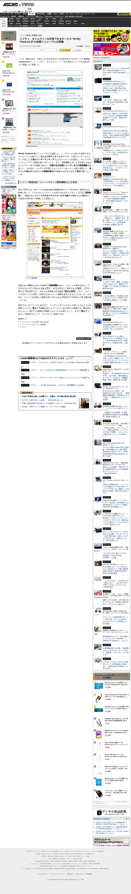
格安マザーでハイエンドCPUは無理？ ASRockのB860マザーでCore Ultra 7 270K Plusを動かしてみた (116, 71)
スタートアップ (84, 14)
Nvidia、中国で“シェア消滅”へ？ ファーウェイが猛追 (44, 407)
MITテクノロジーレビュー (84, 866)
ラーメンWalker (26, 868)
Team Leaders (66, 863)
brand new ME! (78, 858)
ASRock (46, 21)
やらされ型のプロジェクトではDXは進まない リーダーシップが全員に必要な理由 (115, 168)
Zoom (82, 23)
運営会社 (70, 874)
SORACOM (58, 861)
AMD (18, 21)
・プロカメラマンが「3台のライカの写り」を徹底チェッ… (8, 178)
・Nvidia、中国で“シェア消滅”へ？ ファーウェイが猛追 (8, 172)
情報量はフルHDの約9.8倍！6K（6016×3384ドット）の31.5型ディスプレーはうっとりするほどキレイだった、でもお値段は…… (116, 182)
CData (54, 23)
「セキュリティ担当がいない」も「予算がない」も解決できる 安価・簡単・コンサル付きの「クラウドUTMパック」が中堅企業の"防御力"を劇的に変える (116, 220)
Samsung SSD (39, 861)
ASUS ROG (25, 21)
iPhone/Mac (41, 14)
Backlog (61, 23)
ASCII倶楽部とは (10, 183)
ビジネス (18, 14)
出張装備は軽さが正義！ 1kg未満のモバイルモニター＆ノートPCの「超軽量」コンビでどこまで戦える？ (116, 651)
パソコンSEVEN (40, 19)
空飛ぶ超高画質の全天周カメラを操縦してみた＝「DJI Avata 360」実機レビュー (55, 403)
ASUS (54, 19)
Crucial (54, 21)
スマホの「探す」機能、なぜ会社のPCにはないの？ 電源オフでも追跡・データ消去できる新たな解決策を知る (116, 285)
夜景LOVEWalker (71, 868)
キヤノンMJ (18, 26)
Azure (32, 23)
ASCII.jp (10, 4)
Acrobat (18, 23)
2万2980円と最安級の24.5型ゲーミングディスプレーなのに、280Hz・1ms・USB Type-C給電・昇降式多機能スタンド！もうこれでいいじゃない (116, 88)
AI (8, 14)
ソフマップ (33, 26)
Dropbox (47, 23)
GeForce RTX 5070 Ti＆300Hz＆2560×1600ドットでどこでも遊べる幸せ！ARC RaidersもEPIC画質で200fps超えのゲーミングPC (116, 134)
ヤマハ (75, 23)
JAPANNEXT (25, 26)
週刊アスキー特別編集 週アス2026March (8, 218)
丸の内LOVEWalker (92, 868)
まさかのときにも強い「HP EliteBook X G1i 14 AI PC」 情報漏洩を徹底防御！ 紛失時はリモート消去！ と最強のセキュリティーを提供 (116, 395)
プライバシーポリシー (57, 874)
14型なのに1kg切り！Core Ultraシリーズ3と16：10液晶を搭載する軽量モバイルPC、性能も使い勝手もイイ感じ (115, 116)
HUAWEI (61, 21)
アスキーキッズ (5, 16)
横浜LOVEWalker (48, 868)
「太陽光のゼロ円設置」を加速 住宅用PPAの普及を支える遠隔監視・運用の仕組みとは (116, 414)
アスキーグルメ (30, 16)
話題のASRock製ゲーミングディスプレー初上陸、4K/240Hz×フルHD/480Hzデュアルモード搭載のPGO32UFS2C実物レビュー (116, 503)
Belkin (75, 21)
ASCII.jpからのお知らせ (102, 819)
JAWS (11, 23)
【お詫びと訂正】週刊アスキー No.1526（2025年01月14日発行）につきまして (112, 832)
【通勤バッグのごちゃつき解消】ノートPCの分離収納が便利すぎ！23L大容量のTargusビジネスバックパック (116, 200)
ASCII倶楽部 (124, 14)
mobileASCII (72, 866)
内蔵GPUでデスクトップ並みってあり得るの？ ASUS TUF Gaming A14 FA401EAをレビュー (116, 270)
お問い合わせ (79, 874)
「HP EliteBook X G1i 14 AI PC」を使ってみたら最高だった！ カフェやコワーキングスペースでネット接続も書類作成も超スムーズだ (116, 359)
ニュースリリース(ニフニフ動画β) (33, 324)
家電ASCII (21, 16)
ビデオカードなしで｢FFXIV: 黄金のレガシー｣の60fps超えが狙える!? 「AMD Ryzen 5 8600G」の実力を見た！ (116, 665)
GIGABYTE (32, 21)
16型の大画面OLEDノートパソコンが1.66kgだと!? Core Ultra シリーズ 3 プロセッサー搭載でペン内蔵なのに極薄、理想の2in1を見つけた (116, 489)
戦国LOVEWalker (104, 868)
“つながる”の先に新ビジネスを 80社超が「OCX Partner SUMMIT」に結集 (115, 555)
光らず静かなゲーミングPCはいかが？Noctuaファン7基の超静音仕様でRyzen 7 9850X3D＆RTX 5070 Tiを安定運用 (115, 570)
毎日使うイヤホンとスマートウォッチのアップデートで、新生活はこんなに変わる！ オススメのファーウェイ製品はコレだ (116, 521)
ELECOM (11, 21)
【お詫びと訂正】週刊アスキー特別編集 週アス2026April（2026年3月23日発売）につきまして (111, 823)
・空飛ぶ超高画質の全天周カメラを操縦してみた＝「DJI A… (9, 165)
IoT (12, 14)
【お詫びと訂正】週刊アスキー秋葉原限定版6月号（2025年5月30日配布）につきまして (112, 828)
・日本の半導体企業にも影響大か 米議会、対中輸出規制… (8, 153)
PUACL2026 (78, 16)
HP (61, 19)
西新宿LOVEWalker (59, 868)
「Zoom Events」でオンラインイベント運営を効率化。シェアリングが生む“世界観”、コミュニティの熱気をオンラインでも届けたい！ (116, 432)
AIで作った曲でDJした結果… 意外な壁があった (42, 400)
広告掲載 (89, 874)
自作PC (62, 14)
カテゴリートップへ (83, 338)
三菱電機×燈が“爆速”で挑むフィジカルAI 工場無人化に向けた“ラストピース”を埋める (116, 238)
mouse (18, 19)
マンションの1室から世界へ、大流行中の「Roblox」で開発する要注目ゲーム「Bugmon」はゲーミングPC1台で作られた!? (116, 254)
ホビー (55, 14)
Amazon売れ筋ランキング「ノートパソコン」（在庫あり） (8, 35)
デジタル (26, 4)
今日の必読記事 (43, 866)
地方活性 (71, 16)
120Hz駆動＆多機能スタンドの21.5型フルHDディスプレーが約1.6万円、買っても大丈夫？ (115, 327)
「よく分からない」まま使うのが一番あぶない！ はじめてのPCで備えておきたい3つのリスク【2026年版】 (116, 584)
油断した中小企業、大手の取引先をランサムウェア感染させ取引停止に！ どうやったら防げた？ (116, 602)
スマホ (77, 14)
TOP (28, 851)
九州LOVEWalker (81, 868)
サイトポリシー (43, 874)
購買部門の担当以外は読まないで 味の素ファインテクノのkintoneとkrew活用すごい (116, 313)
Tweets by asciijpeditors (101, 58)
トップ (3, 14)
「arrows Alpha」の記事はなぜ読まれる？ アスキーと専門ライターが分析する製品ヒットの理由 (115, 298)
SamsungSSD (38, 21)
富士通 (11, 19)
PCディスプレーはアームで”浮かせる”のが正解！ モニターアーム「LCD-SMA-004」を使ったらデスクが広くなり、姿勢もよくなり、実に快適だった (115, 536)
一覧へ (126, 818)
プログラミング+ (59, 16)
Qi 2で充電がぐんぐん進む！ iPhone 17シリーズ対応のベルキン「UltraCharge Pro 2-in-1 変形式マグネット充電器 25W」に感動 (115, 340)
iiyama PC (62, 853)
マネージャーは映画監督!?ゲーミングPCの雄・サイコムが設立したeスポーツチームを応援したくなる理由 (115, 620)
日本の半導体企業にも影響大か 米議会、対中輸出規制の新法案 (49, 396)
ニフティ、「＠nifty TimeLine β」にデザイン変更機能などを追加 (57, 385)
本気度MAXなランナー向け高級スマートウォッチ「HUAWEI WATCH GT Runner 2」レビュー (116, 638)
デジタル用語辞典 (63, 866)
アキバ (71, 14)
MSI (47, 19)
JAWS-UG (50, 856)
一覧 (56, 50)
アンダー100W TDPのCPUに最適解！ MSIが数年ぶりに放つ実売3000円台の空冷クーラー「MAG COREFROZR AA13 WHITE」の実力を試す (116, 451)
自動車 (49, 14)
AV (67, 14)
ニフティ (23, 327)
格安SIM (13, 16)
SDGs (66, 16)
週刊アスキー (39, 16)
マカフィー (11, 26)
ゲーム (93, 14)
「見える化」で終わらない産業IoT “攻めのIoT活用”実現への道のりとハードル (115, 102)
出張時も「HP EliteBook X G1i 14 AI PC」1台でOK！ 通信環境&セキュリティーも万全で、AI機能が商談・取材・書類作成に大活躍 (116, 376)
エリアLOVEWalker (37, 868)
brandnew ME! (39, 26)
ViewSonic (68, 21)
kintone (25, 23)
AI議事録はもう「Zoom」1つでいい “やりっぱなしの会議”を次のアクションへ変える (116, 152)
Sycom (33, 19)
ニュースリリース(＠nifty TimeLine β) (34, 322)
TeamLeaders (49, 16)
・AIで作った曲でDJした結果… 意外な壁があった (8, 159)
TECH (24, 14)
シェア (41, 49)
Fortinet (68, 23)
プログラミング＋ (77, 863)
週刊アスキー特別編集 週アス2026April (8, 191)
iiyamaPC (25, 19)
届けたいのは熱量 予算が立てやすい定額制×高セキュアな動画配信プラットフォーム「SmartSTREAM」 (116, 470)
